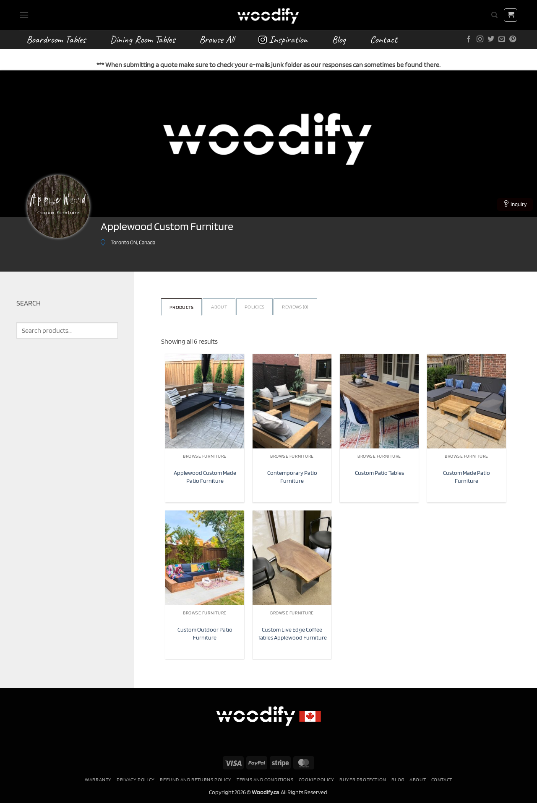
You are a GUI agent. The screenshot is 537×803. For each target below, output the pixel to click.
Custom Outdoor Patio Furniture (204, 633)
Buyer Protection (362, 779)
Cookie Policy (316, 779)
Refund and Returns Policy (195, 779)
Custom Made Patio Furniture (466, 476)
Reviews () (295, 306)
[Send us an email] (501, 39)
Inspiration (283, 39)
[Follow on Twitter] (490, 39)
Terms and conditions (265, 779)
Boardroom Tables (56, 39)
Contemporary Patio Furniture (292, 476)
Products (181, 307)
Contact (383, 39)
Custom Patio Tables (379, 472)
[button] (24, 15)
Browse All (216, 39)
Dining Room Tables (142, 39)
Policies (254, 306)
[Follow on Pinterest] (512, 39)
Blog (339, 39)
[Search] (494, 15)
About (219, 306)
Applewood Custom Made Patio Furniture (205, 476)
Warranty (98, 779)
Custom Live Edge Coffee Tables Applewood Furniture (292, 633)
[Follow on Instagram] (480, 39)
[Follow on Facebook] (468, 39)
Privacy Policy (136, 779)
